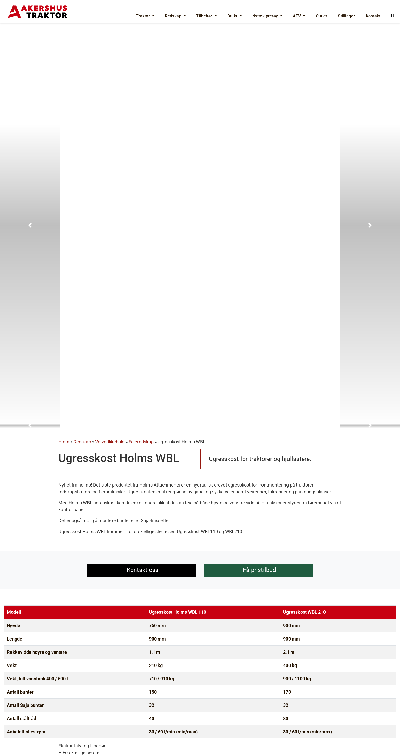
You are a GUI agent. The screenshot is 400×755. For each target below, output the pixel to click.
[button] (30, 103)
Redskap (82, 240)
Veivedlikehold (109, 240)
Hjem (63, 240)
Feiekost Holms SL (168, 702)
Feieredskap (141, 240)
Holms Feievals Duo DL (307, 702)
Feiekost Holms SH (35, 702)
